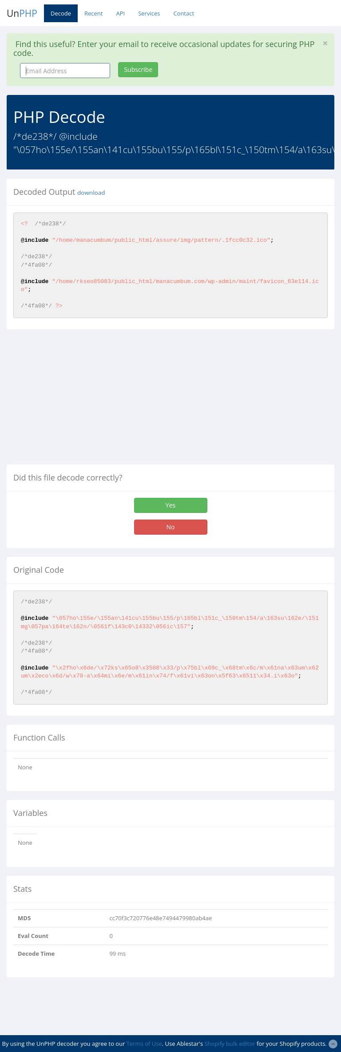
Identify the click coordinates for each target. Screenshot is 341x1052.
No (171, 527)
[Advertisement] (81, 400)
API (120, 13)
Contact (183, 13)
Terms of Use (144, 1044)
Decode (61, 13)
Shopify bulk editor (229, 1044)
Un (22, 13)
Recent (93, 13)
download (91, 193)
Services (149, 13)
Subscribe (138, 69)
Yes (170, 505)
